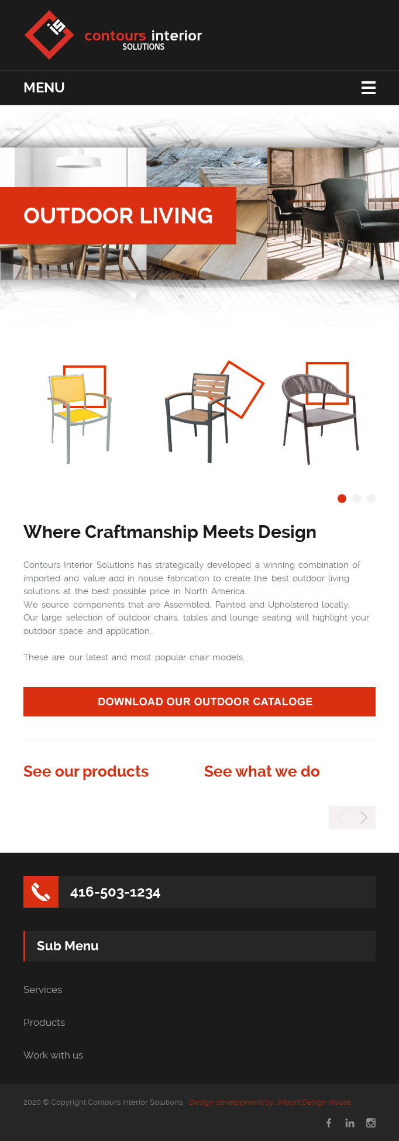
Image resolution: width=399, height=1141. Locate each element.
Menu (44, 88)
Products (44, 1023)
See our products (86, 771)
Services (42, 990)
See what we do (262, 771)
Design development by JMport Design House (270, 1102)
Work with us (53, 1055)
